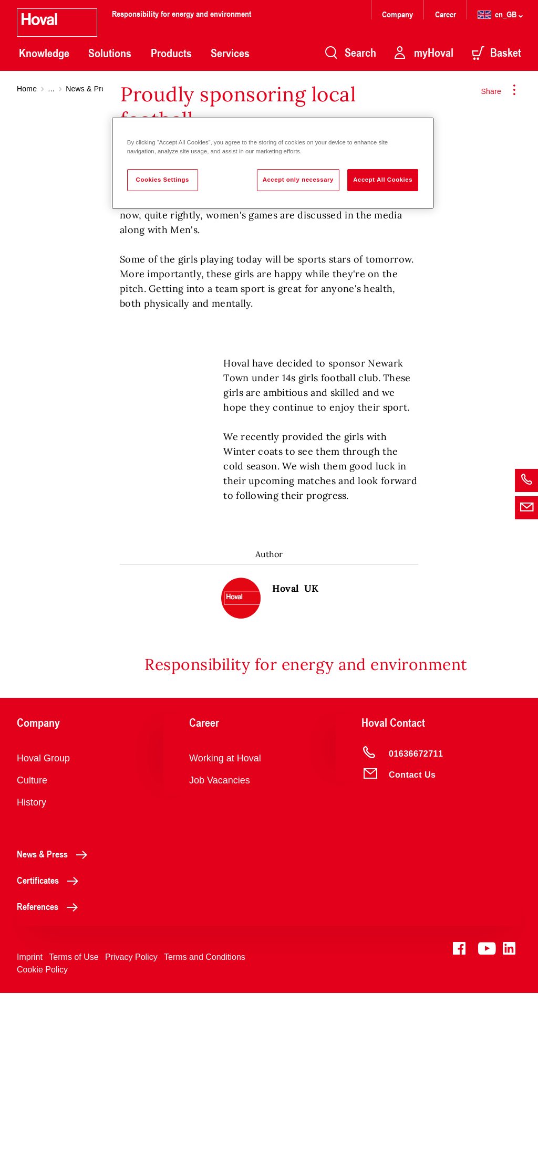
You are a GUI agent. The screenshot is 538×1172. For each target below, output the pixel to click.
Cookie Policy (42, 1148)
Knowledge (44, 53)
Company (398, 14)
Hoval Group (43, 937)
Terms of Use (73, 1136)
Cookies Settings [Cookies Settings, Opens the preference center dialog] (162, 179)
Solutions (109, 53)
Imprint (30, 1136)
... (51, 89)
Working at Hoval (225, 937)
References (50, 1085)
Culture (32, 959)
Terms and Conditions (204, 1136)
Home (27, 89)
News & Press (89, 89)
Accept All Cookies (382, 179)
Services (230, 53)
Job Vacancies (219, 959)
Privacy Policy (131, 1136)
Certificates (50, 1059)
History (31, 981)
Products (171, 53)
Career (446, 14)
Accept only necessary (298, 179)
